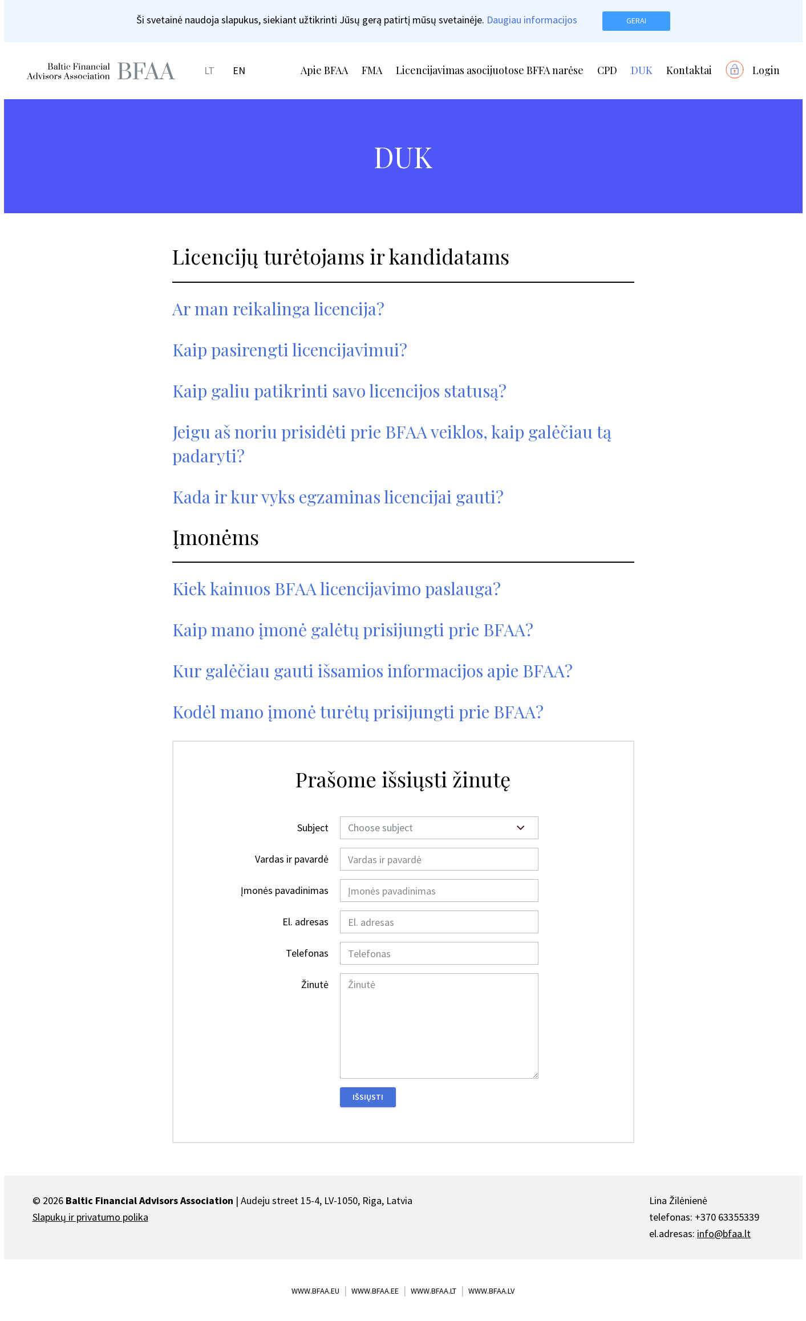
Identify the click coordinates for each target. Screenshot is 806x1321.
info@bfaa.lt (724, 1233)
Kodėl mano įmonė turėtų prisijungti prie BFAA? (358, 711)
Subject (313, 827)
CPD (607, 70)
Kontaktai (689, 70)
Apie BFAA (324, 70)
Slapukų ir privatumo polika (90, 1217)
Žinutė (315, 984)
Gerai (636, 20)
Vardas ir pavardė (292, 858)
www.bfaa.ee (375, 1291)
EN (239, 70)
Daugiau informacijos (532, 19)
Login (766, 70)
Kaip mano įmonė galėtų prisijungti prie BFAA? (352, 629)
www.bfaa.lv (491, 1291)
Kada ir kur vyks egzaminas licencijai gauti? (338, 496)
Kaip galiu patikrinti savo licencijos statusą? (339, 390)
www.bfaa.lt (433, 1291)
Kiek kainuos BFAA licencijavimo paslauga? (336, 588)
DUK (642, 70)
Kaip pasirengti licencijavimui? (289, 349)
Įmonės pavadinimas (285, 890)
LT (209, 70)
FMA (372, 70)
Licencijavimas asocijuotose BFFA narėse (490, 70)
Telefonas (307, 953)
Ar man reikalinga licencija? (278, 308)
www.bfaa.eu (315, 1291)
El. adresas (305, 921)
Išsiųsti (368, 1097)
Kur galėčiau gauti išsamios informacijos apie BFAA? (372, 670)
